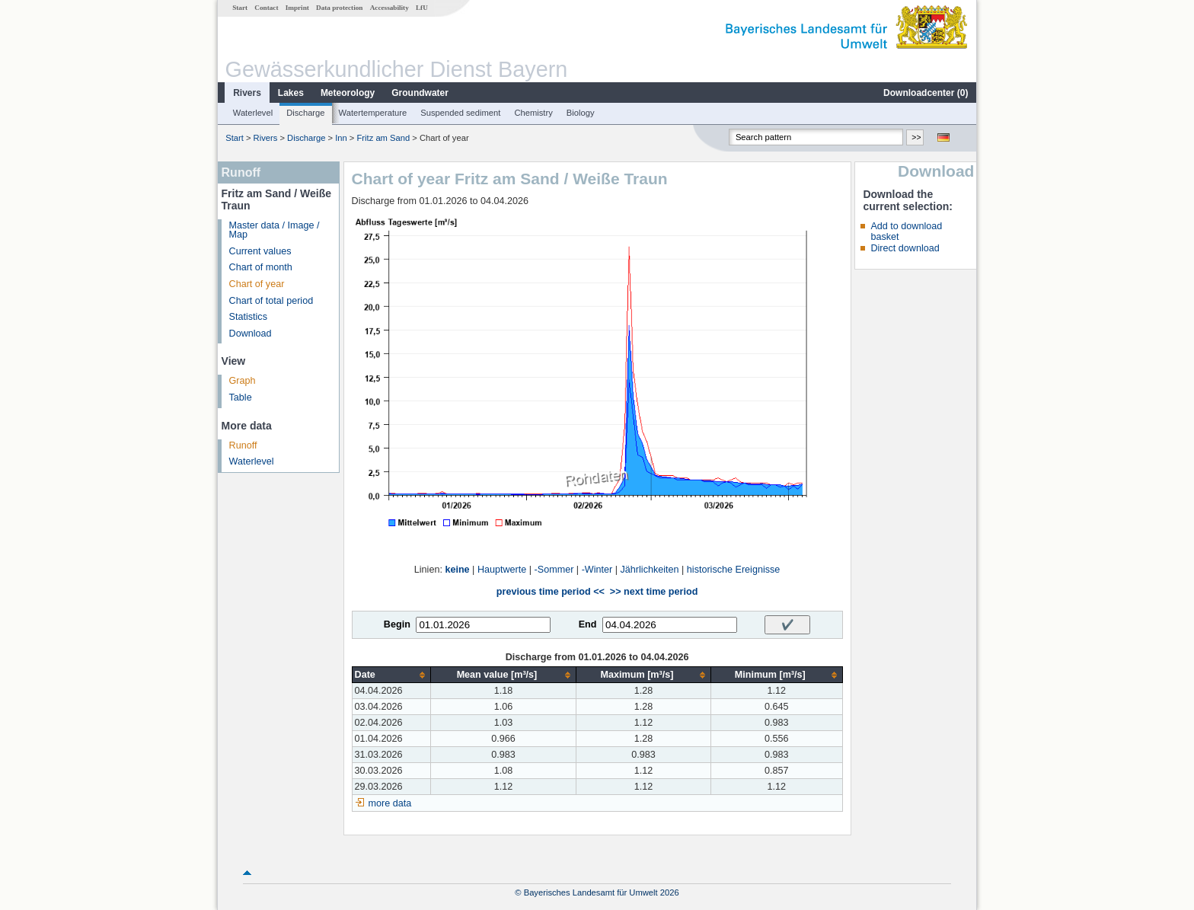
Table (240, 397)
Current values (260, 251)
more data (390, 803)
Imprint (297, 7)
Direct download (904, 248)
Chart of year (257, 284)
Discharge (305, 112)
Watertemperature (373, 112)
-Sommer (554, 569)
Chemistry (533, 112)
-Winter (597, 569)
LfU (422, 7)
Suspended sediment (460, 112)
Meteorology (348, 93)
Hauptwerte (501, 569)
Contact (266, 7)
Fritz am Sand (383, 137)
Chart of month (260, 267)
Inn (341, 137)
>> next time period (654, 591)
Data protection (339, 7)
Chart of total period (271, 300)
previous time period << (550, 591)
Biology (581, 112)
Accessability (389, 7)
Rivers (247, 93)
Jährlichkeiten (650, 569)
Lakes (291, 93)
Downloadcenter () (925, 93)
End (588, 624)
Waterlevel (253, 112)
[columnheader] (391, 675)
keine (457, 569)
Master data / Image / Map (274, 230)
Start (239, 7)
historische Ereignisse (734, 569)
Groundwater (420, 93)
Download (250, 333)
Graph (242, 380)
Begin (397, 624)
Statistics (248, 316)
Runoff (243, 445)
